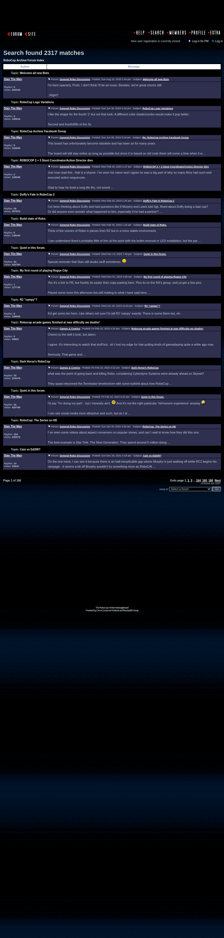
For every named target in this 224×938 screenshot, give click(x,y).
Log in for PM (198, 41)
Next (218, 480)
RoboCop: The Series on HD (38, 420)
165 (204, 480)
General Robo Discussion (75, 79)
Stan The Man (13, 79)
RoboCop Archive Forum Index (23, 60)
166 (210, 480)
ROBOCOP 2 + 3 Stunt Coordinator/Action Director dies (56, 160)
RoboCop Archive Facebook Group (43, 131)
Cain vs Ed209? (30, 449)
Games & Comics (70, 328)
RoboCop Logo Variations (37, 102)
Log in (217, 41)
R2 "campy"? (28, 299)
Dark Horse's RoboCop (35, 361)
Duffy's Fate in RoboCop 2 (37, 194)
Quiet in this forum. (33, 247)
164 (198, 480)
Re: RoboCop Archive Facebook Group (165, 137)
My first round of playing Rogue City (44, 270)
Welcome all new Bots (34, 73)
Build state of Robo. (33, 218)
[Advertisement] (111, 554)
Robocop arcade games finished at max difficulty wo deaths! (60, 322)
